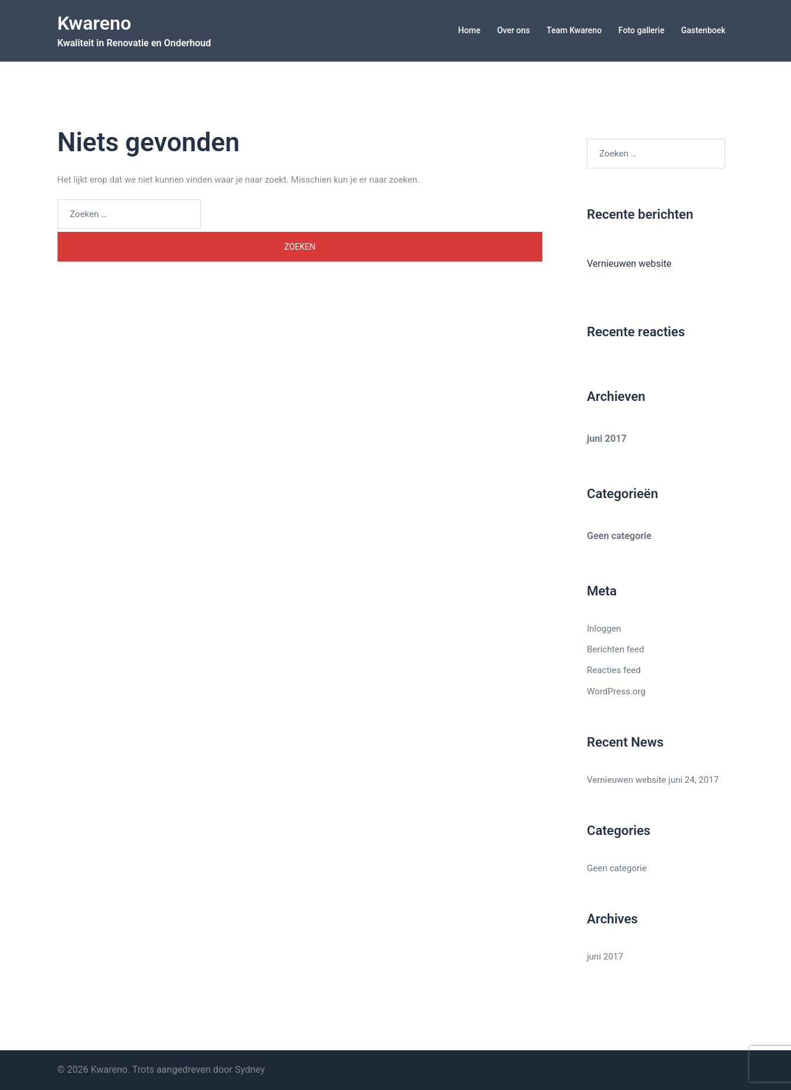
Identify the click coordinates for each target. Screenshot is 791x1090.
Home (469, 30)
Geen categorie (619, 535)
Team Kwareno (574, 30)
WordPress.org (616, 691)
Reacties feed (614, 670)
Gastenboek (703, 30)
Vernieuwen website (629, 263)
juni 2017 (607, 438)
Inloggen (604, 628)
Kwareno (95, 23)
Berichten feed (615, 649)
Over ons (513, 30)
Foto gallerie (641, 30)
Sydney (250, 1069)
